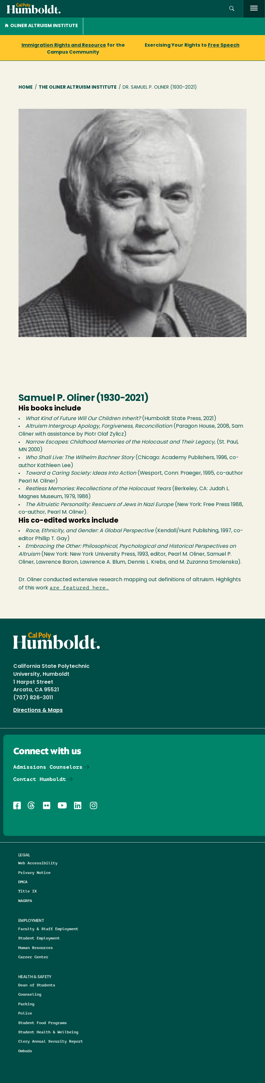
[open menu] (254, 9)
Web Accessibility (37, 862)
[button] (232, 9)
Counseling (29, 994)
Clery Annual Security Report (50, 1041)
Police (25, 1013)
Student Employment (39, 937)
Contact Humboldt (39, 779)
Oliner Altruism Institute (41, 25)
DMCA (22, 881)
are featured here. (79, 588)
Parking (26, 1003)
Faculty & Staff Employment (48, 928)
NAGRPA (25, 900)
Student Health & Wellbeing (48, 1031)
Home (26, 87)
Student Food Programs (42, 1022)
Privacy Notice (34, 872)
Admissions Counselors (48, 767)
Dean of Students (36, 984)
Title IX (27, 890)
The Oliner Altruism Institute (78, 87)
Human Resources (35, 947)
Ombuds (25, 1050)
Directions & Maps (38, 710)
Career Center (33, 956)
